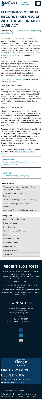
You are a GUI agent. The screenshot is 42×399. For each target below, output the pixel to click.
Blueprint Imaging (10, 223)
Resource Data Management (29, 31)
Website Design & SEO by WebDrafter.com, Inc (18, 394)
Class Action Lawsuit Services (14, 231)
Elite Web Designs (29, 396)
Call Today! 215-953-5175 (24, 3)
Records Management (11, 250)
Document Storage (10, 243)
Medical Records (7, 33)
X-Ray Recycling (9, 254)
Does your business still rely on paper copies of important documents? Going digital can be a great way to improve (21, 292)
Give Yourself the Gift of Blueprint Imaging (19, 210)
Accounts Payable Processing (14, 219)
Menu (38, 3)
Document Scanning (11, 239)
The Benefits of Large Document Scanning (19, 200)
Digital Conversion (10, 235)
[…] (33, 281)
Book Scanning (9, 227)
